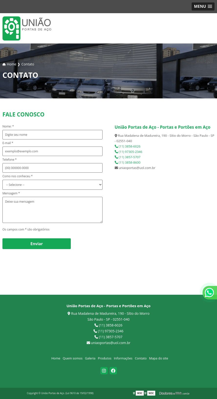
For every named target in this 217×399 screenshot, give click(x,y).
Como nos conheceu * (17, 176)
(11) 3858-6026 (128, 146)
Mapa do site (158, 358)
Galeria (90, 358)
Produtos (105, 358)
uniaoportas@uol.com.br (109, 342)
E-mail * (7, 143)
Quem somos (73, 358)
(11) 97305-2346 (128, 151)
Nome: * (8, 126)
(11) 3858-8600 (128, 162)
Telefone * (9, 160)
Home (55, 358)
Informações (123, 358)
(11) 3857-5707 (128, 157)
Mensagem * (11, 193)
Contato (140, 358)
